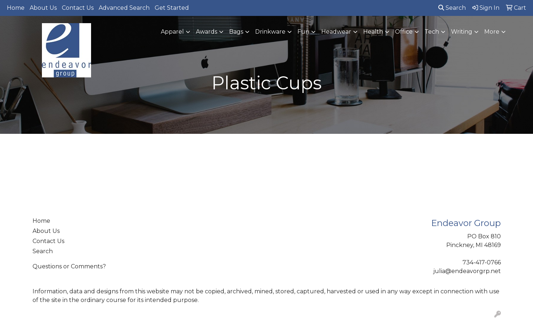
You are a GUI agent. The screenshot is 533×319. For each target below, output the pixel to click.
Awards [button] (206, 31)
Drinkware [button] (270, 31)
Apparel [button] (172, 31)
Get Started (172, 7)
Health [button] (373, 31)
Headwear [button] (336, 31)
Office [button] (404, 31)
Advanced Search (124, 7)
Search (452, 7)
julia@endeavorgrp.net (467, 271)
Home (16, 7)
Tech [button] (432, 31)
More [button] (491, 31)
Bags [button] (236, 31)
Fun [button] (303, 31)
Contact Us (78, 7)
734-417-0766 (482, 262)
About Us (43, 7)
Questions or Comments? (69, 266)
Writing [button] (461, 31)
